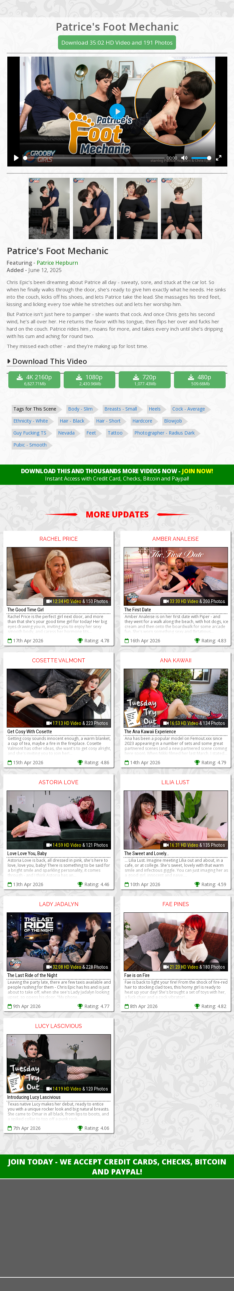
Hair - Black (72, 421)
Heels (155, 409)
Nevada (66, 433)
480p (200, 380)
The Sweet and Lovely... (146, 853)
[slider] (94, 158)
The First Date (137, 610)
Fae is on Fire (137, 975)
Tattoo (115, 433)
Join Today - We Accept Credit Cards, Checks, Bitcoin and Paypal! (117, 1166)
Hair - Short (108, 421)
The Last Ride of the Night (32, 975)
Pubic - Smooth (30, 445)
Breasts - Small (120, 409)
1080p (90, 380)
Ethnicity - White (30, 421)
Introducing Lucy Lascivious (34, 1097)
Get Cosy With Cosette (29, 732)
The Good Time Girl (25, 610)
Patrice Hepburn (57, 262)
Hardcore (142, 421)
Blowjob (173, 421)
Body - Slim (80, 409)
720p (145, 380)
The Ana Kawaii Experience (150, 732)
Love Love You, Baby (27, 853)
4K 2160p (35, 380)
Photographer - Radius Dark (164, 433)
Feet (91, 433)
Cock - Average (188, 409)
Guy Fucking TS (29, 433)
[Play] (16, 158)
